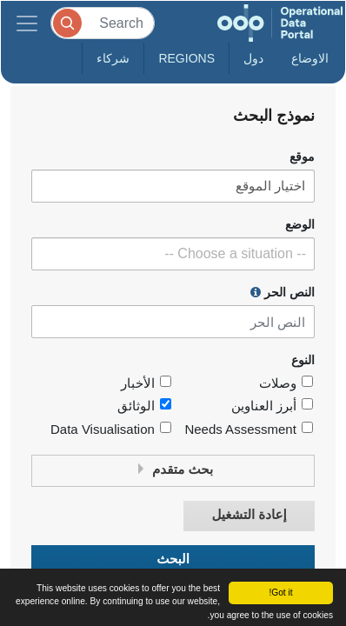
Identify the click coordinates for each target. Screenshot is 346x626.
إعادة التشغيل (248, 515)
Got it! (280, 592)
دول (253, 58)
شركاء (113, 58)
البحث (173, 559)
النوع (303, 360)
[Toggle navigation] (26, 23)
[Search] (102, 23)
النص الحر (282, 292)
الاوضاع (310, 58)
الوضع (300, 224)
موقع (302, 156)
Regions (186, 58)
